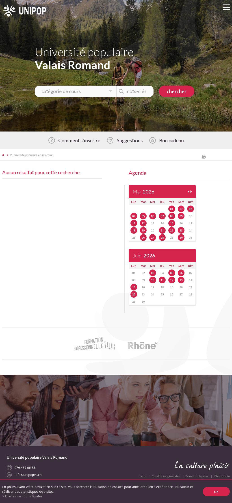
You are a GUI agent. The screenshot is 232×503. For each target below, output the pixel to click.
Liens (142, 476)
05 (143, 216)
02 (181, 209)
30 (181, 238)
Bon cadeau (171, 140)
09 (181, 216)
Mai (143, 192)
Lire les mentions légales (23, 496)
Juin (144, 256)
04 (133, 216)
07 (162, 216)
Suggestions (130, 140)
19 (143, 230)
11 (133, 223)
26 (143, 238)
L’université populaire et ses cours (32, 155)
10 (152, 280)
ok (216, 491)
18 (133, 230)
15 (171, 223)
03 (190, 209)
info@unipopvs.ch (28, 475)
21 (162, 230)
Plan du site (222, 476)
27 (152, 238)
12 (143, 223)
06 (152, 216)
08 (171, 216)
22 (171, 230)
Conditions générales (166, 476)
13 (181, 280)
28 (162, 238)
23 (181, 230)
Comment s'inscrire (79, 140)
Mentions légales (197, 476)
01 (171, 209)
